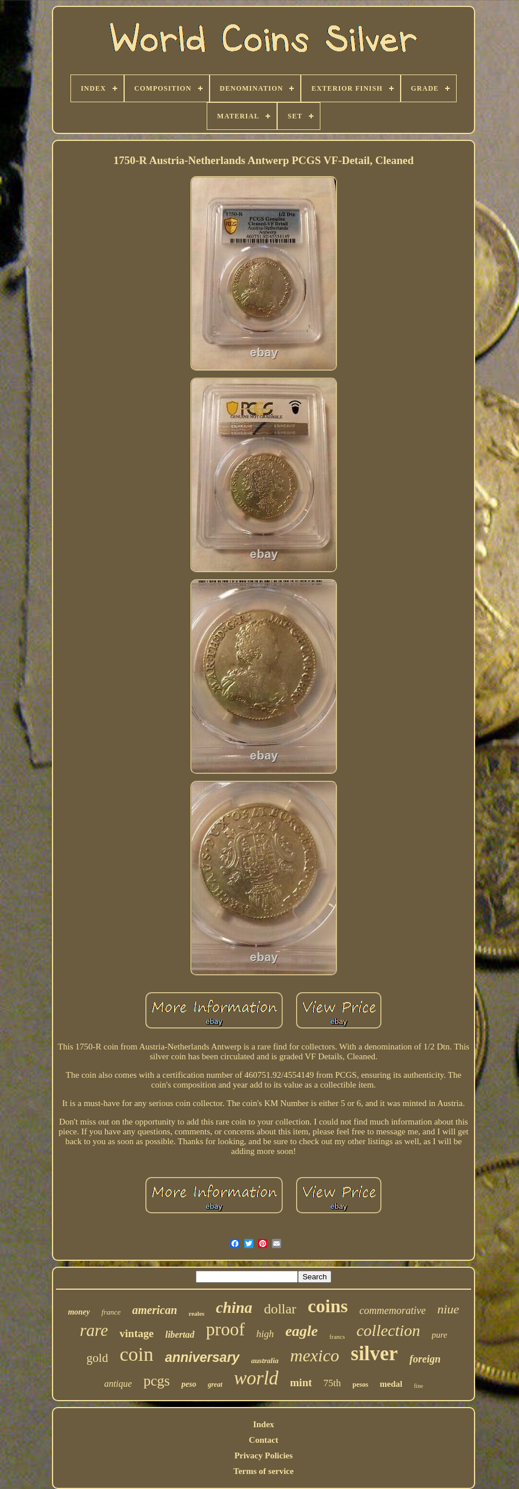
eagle (301, 1331)
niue (448, 1309)
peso (188, 1384)
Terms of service (263, 1471)
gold (97, 1358)
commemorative (392, 1310)
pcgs (156, 1381)
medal (391, 1384)
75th (332, 1383)
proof (225, 1329)
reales (196, 1313)
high (265, 1333)
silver (374, 1353)
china (234, 1307)
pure (439, 1334)
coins (328, 1306)
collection (388, 1330)
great (215, 1384)
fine (418, 1386)
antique (118, 1384)
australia (265, 1360)
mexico (314, 1355)
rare (94, 1330)
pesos (360, 1384)
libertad (180, 1334)
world (256, 1378)
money (79, 1312)
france (111, 1312)
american (154, 1310)
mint (301, 1382)
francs (337, 1336)
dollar (280, 1308)
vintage (137, 1333)
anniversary (202, 1357)
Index (263, 1424)
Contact (263, 1440)
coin (137, 1354)
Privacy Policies (263, 1455)
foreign (424, 1359)
